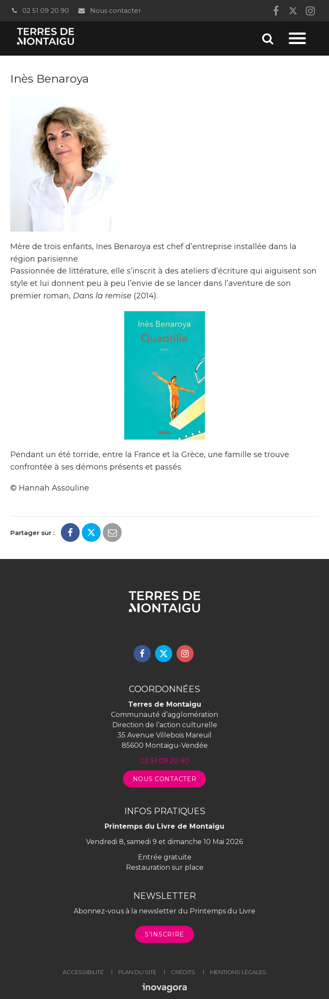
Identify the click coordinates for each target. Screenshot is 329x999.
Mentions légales (238, 972)
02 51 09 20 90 (39, 10)
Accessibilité (83, 972)
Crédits (183, 972)
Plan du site (137, 972)
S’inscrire (164, 934)
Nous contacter (109, 10)
